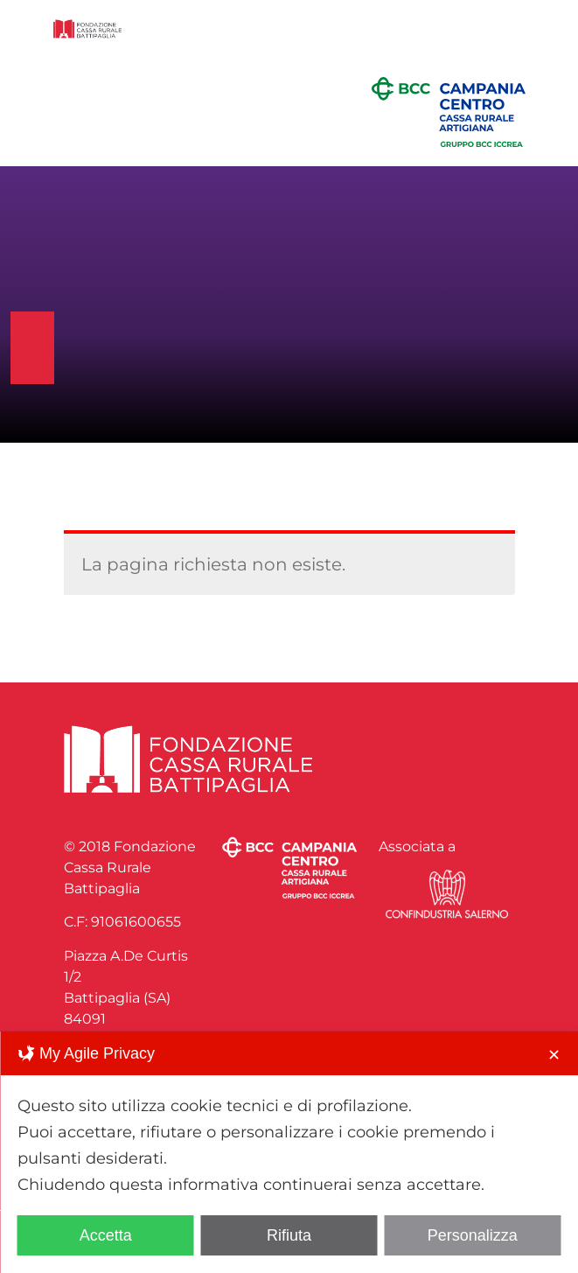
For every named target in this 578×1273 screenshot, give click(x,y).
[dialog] (289, 1152)
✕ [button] (554, 1055)
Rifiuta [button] (289, 1235)
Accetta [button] (106, 1235)
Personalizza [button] (473, 1235)
